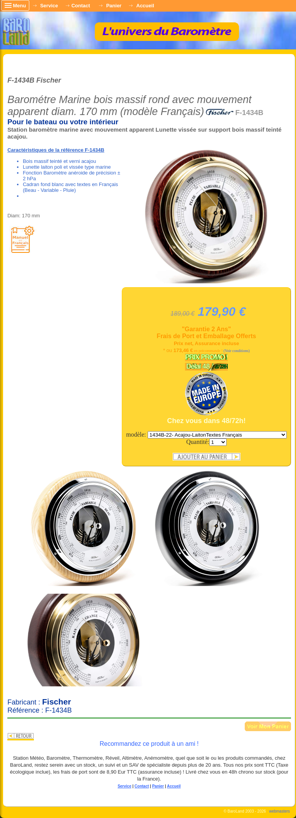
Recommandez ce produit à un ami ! (148, 743)
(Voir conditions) (237, 351)
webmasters (279, 811)
